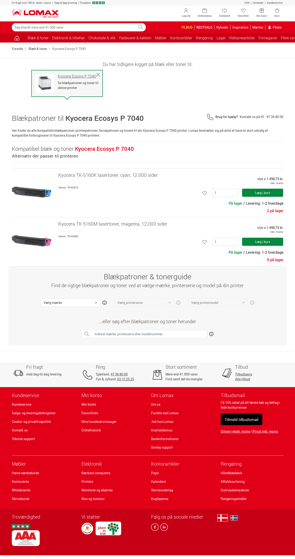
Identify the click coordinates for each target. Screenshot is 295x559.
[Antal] (225, 193)
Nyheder (222, 27)
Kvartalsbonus (161, 430)
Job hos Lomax (162, 421)
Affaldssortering (233, 481)
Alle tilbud (242, 379)
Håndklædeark (231, 473)
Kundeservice (275, 2)
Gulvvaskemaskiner (235, 490)
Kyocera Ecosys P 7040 (77, 76)
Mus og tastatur (93, 499)
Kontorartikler (165, 464)
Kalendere (158, 481)
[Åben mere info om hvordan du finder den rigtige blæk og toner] (210, 333)
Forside (17, 48)
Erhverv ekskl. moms (235, 431)
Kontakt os (20, 430)
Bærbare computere (95, 473)
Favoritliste (89, 413)
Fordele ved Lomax (164, 413)
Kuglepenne (159, 499)
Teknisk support (23, 439)
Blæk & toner (38, 37)
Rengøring (231, 464)
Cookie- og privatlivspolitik (31, 421)
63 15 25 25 (125, 379)
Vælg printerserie (130, 302)
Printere (87, 481)
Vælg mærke (53, 302)
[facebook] (155, 528)
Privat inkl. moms (265, 431)
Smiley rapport (162, 447)
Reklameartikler (242, 37)
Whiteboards (21, 490)
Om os (155, 404)
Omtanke (258, 2)
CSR (246, 2)
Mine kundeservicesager (99, 421)
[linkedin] (163, 528)
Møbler (19, 464)
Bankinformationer (165, 439)
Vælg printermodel (204, 302)
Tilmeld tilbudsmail (241, 419)
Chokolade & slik (102, 37)
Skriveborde (20, 499)
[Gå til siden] (17, 38)
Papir (155, 473)
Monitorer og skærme (97, 490)
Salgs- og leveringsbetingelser (34, 413)
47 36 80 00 (119, 374)
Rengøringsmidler (234, 499)
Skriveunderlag (162, 490)
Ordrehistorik (91, 430)
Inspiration (240, 27)
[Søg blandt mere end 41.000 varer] (74, 27)
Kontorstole (20, 481)
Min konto (88, 404)
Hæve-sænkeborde (25, 473)
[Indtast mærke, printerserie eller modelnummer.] (149, 334)
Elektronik (91, 464)
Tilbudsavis (243, 374)
